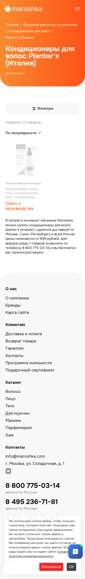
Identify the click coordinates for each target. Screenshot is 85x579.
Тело (10, 405)
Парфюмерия (18, 427)
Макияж (13, 420)
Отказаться (51, 566)
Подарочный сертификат (29, 370)
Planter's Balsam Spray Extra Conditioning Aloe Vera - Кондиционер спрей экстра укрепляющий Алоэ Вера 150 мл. (23, 193)
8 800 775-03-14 (32, 485)
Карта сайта (17, 312)
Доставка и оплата (23, 333)
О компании (17, 298)
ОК (71, 566)
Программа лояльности (28, 362)
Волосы (12, 391)
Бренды (12, 305)
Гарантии (14, 348)
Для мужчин (17, 413)
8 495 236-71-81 (31, 502)
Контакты (14, 355)
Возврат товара (20, 341)
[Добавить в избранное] (35, 149)
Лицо (10, 398)
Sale (9, 435)
